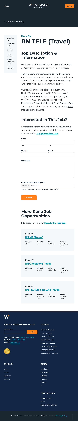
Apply (69, 6)
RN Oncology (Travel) (38, 263)
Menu (6, 6)
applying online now (47, 133)
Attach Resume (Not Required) (33, 182)
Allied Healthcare (47, 340)
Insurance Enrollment (49, 405)
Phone (24, 151)
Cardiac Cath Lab (47, 336)
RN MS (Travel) (34, 237)
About (6, 372)
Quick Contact (46, 398)
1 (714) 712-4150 (18, 340)
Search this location (55, 223)
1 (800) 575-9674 (26, 337)
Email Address (8, 329)
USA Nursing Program (49, 346)
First (22, 145)
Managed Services (47, 350)
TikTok (43, 382)
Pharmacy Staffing (48, 343)
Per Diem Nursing (47, 330)
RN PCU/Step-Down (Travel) (42, 289)
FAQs (43, 402)
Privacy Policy (61, 416)
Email (51, 151)
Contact (7, 379)
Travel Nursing (46, 333)
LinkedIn (44, 376)
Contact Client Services (49, 353)
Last (49, 145)
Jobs (5, 369)
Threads (44, 379)
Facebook (44, 369)
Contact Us (15, 343)
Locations (7, 376)
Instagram (44, 372)
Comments (25, 160)
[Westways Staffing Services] (39, 6)
